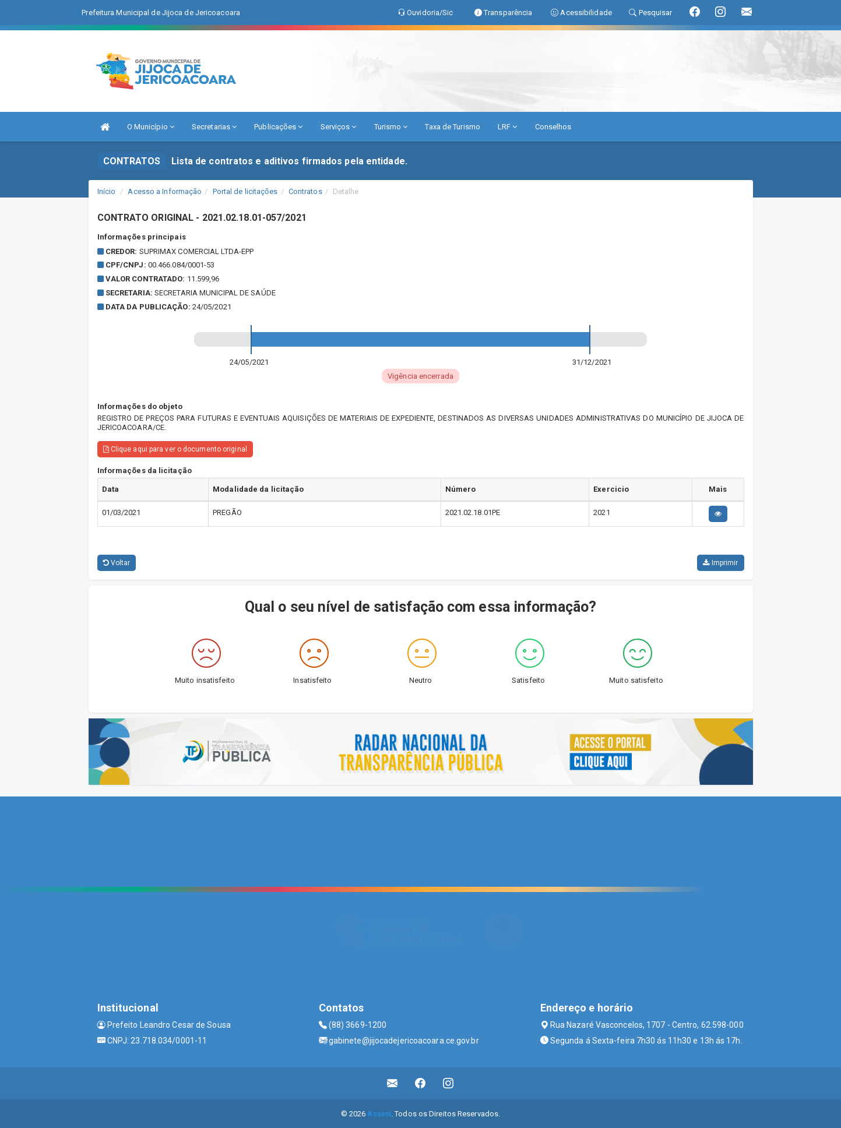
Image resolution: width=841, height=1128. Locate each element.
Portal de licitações (245, 191)
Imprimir (720, 563)
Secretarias (214, 126)
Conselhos (553, 126)
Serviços (339, 126)
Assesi (379, 1113)
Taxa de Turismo (452, 126)
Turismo (391, 126)
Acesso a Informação (165, 191)
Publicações (278, 126)
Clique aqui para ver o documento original (175, 449)
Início (106, 191)
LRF (508, 126)
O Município (150, 126)
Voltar (117, 563)
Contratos (305, 191)
